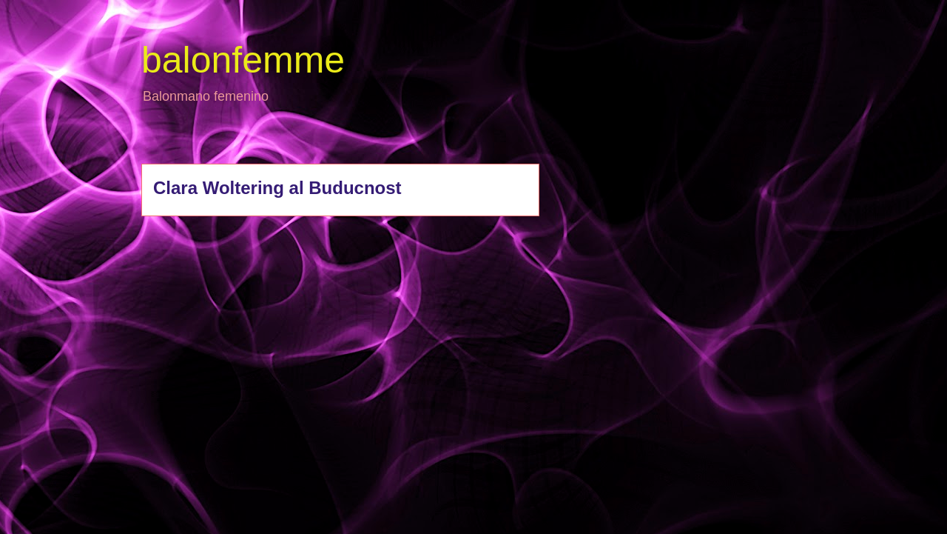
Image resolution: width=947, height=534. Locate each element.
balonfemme (243, 60)
